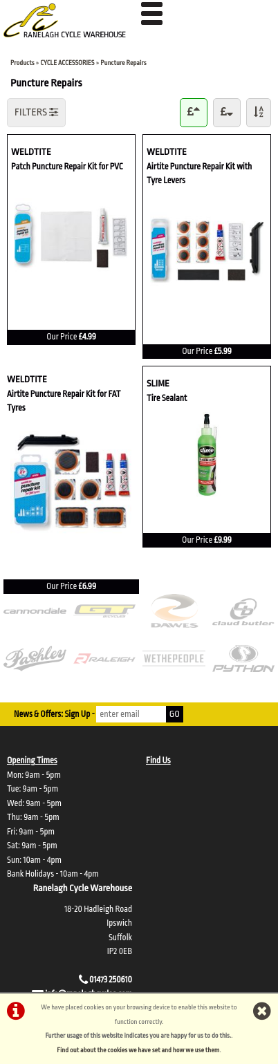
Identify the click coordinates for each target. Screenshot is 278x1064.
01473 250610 (110, 979)
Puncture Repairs (123, 62)
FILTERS (36, 112)
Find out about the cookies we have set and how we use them (138, 1050)
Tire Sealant (167, 397)
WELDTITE (71, 151)
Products (22, 62)
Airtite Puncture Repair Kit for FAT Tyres (64, 400)
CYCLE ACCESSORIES (67, 62)
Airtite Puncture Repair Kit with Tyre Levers (199, 172)
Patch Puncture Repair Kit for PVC (67, 165)
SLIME (180, 383)
